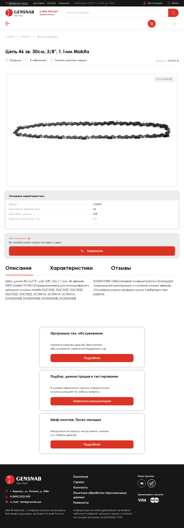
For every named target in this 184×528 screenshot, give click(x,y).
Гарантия (63, 3)
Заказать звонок (47, 14)
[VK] (142, 483)
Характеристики (72, 268)
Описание (19, 268)
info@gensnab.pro (30, 501)
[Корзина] (152, 24)
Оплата (51, 3)
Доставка (39, 3)
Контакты (80, 487)
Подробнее (92, 358)
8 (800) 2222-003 (49, 11)
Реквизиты (81, 502)
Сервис (78, 482)
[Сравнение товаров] (175, 24)
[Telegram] (152, 483)
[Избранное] (163, 24)
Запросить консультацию (92, 401)
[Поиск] (173, 13)
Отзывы (121, 268)
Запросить (92, 251)
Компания (80, 476)
